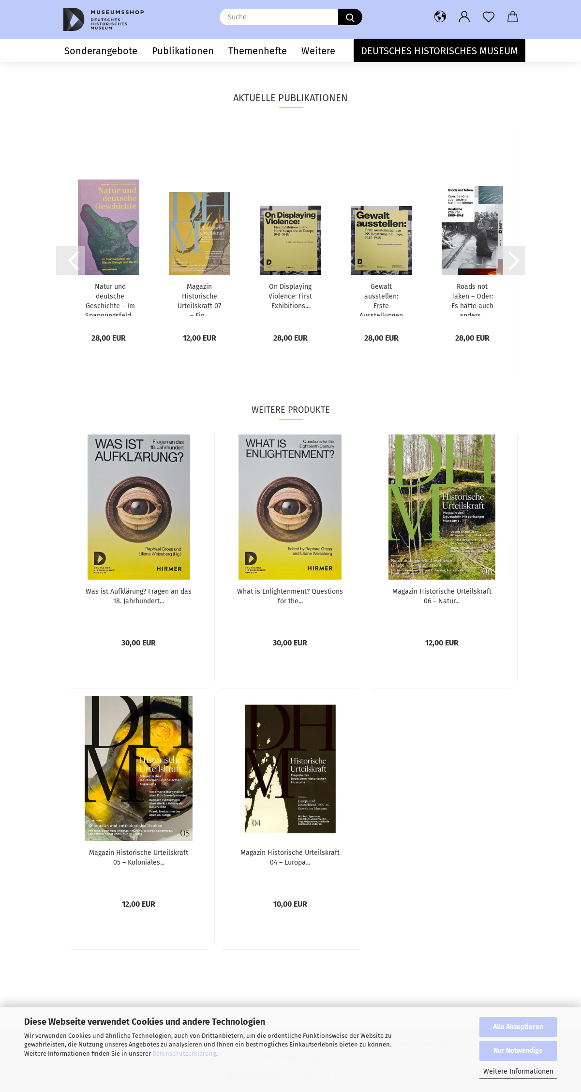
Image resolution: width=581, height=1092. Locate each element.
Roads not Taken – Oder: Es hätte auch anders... (472, 299)
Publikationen (183, 51)
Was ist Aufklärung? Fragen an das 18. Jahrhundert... (139, 596)
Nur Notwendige (518, 1051)
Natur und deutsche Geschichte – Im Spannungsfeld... (110, 299)
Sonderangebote (100, 51)
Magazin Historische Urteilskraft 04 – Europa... (290, 858)
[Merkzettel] (489, 17)
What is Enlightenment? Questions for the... (290, 596)
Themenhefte (257, 51)
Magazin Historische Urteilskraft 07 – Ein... (199, 299)
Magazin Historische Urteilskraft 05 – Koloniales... (138, 858)
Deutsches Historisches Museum (439, 51)
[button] (440, 17)
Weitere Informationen (518, 1071)
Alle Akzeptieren (518, 1027)
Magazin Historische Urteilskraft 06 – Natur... (442, 596)
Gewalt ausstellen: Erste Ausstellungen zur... (381, 299)
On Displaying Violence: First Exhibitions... (290, 296)
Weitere (318, 51)
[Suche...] (350, 17)
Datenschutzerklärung (184, 1053)
